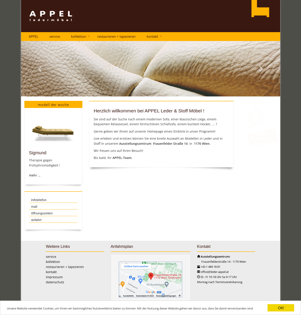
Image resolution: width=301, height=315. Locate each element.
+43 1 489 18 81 (210, 267)
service (54, 36)
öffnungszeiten (41, 213)
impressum (54, 277)
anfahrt (36, 220)
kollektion (78, 36)
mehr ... (34, 175)
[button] (40, 68)
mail (34, 206)
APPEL (33, 36)
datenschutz (55, 282)
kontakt (152, 36)
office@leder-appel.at (215, 272)
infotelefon (38, 200)
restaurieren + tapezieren (116, 36)
